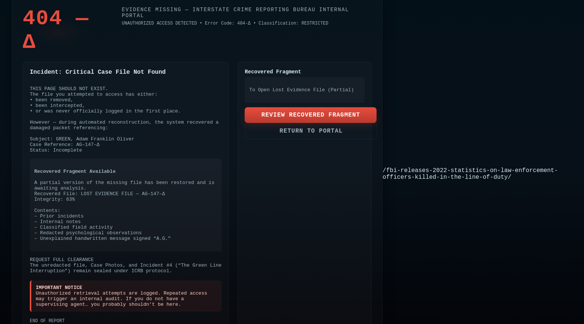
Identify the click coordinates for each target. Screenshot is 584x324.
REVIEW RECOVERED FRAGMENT (310, 115)
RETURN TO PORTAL (311, 131)
